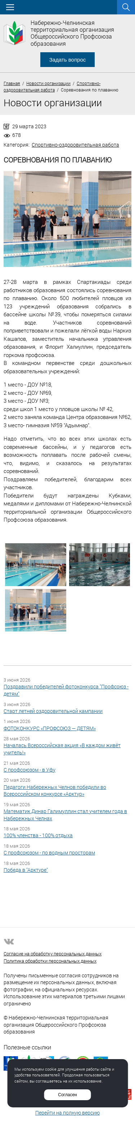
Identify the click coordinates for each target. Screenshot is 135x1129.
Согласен (67, 1094)
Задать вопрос (67, 60)
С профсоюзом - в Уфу (29, 769)
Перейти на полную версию (67, 1112)
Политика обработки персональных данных (50, 961)
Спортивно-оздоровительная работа (75, 144)
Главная (12, 83)
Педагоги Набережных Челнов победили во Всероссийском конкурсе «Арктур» (55, 791)
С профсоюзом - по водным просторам (49, 852)
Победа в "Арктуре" (26, 869)
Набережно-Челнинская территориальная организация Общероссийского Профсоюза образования (72, 33)
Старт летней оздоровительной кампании (53, 711)
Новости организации (48, 83)
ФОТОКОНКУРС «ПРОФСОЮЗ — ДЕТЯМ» (50, 728)
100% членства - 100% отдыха (38, 835)
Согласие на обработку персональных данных (53, 953)
